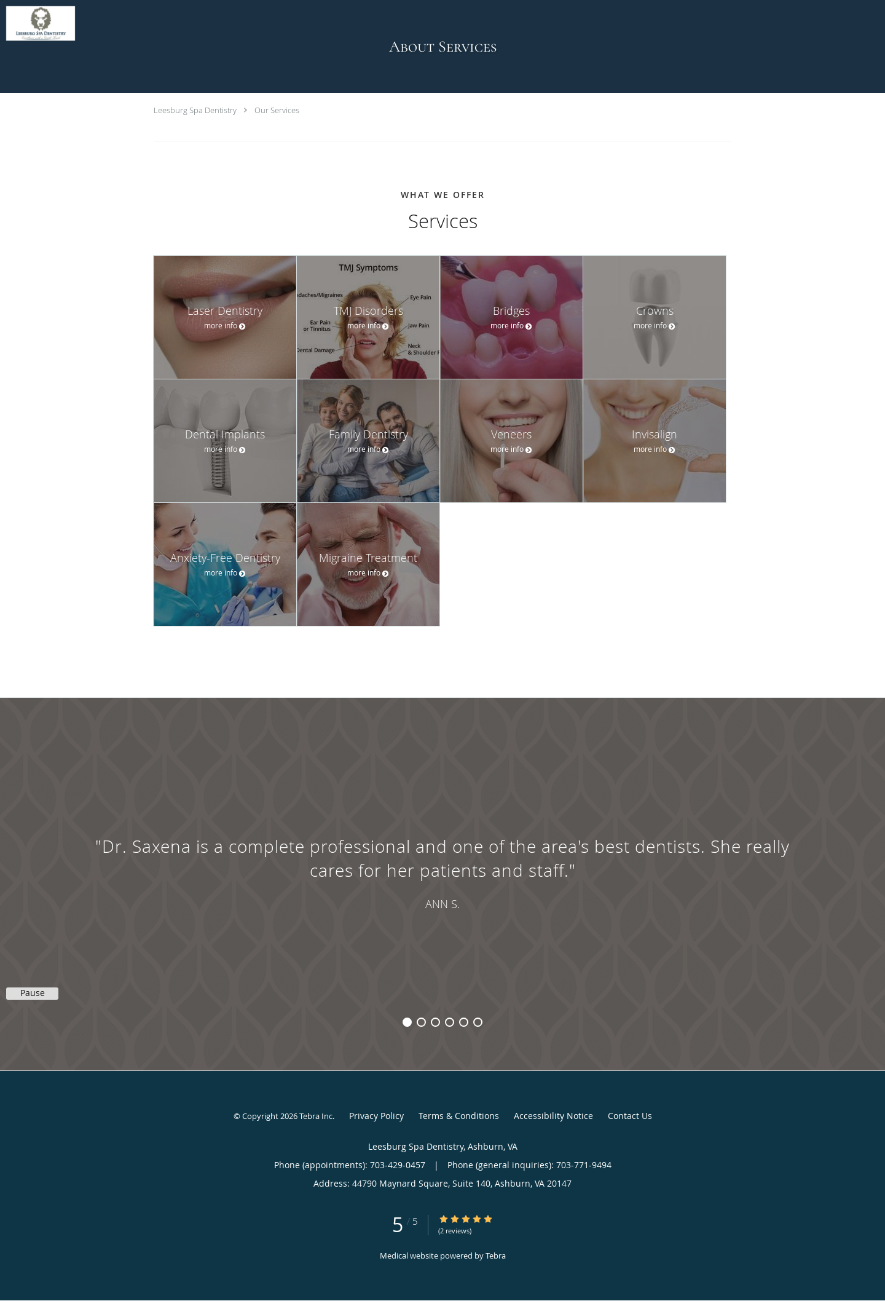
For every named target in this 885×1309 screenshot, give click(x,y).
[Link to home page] (37, 23)
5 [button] (463, 1022)
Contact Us (630, 1115)
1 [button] (407, 1022)
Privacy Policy (376, 1115)
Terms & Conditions (459, 1115)
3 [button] (435, 1022)
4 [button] (449, 1022)
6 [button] (477, 1022)
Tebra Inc (315, 1115)
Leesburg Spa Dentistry (195, 110)
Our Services (276, 110)
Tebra (496, 1255)
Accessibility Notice (553, 1115)
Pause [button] (32, 993)
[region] (442, 872)
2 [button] (421, 1022)
